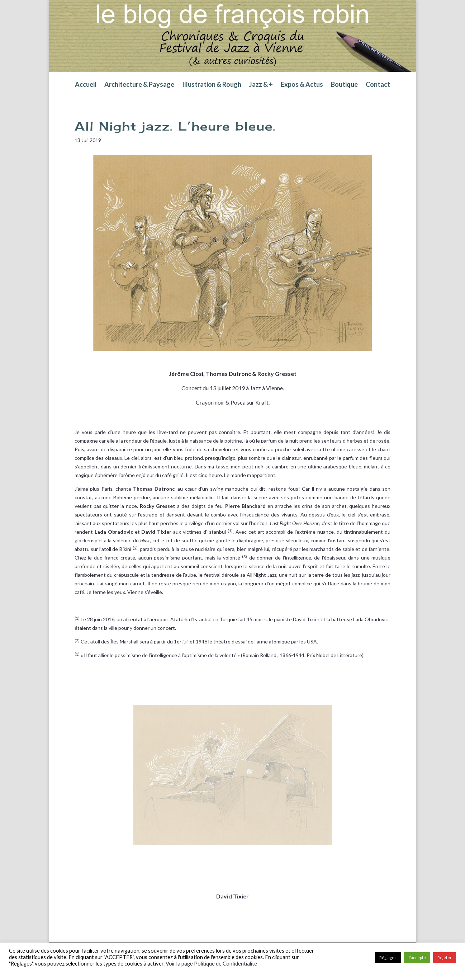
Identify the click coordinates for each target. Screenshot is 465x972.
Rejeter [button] (444, 957)
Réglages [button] (388, 957)
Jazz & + (261, 85)
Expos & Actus (302, 85)
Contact (378, 85)
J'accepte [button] (417, 957)
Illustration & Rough (211, 85)
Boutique (344, 85)
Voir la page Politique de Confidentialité (211, 964)
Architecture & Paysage (139, 85)
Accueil (85, 85)
